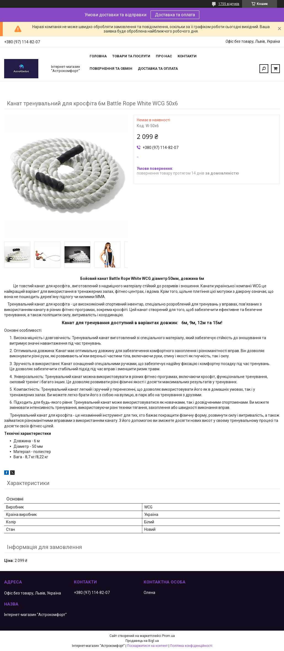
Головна (98, 56)
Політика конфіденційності (191, 646)
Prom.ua (168, 636)
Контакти (187, 56)
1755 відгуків (228, 4)
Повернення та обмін (111, 68)
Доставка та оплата (175, 14)
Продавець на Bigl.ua (142, 641)
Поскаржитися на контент (147, 646)
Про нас (164, 56)
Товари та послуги (131, 56)
